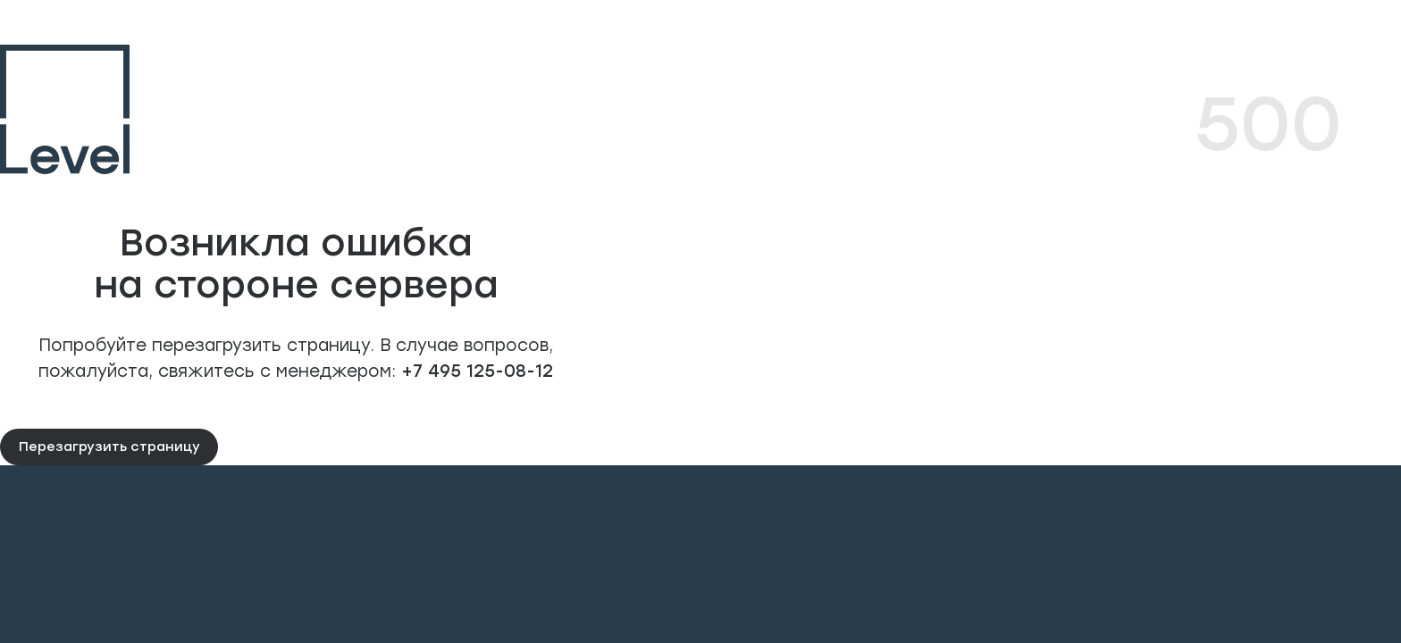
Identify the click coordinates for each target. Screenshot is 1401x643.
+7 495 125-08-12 (474, 370)
